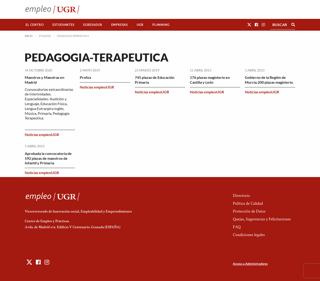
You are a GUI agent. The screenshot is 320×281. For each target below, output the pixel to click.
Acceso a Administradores (250, 264)
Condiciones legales (249, 234)
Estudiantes (63, 25)
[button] (249, 24)
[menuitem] (34, 25)
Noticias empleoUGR (42, 134)
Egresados (92, 25)
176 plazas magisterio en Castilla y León (210, 79)
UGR (140, 25)
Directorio (241, 195)
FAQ (237, 227)
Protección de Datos (249, 211)
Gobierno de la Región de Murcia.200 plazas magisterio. (269, 79)
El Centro (34, 25)
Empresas (119, 25)
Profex (85, 77)
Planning (160, 25)
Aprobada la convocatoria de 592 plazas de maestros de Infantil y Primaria (48, 158)
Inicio (29, 35)
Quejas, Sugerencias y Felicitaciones (262, 219)
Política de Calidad (248, 203)
